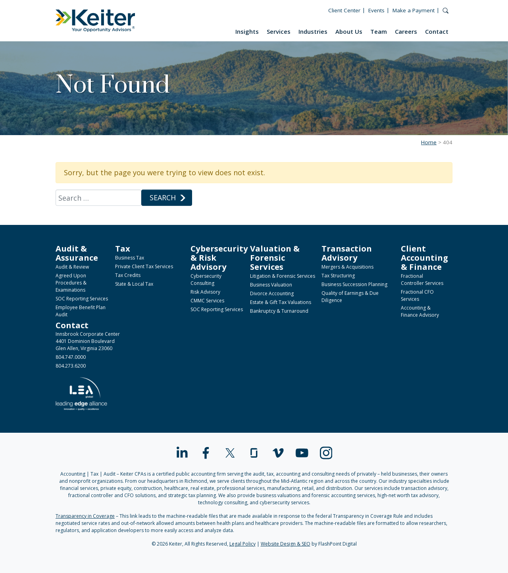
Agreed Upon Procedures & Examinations (71, 282)
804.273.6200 (71, 365)
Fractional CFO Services (417, 295)
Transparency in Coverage (85, 516)
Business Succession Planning (354, 284)
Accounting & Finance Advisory (420, 311)
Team (378, 31)
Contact (436, 31)
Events (376, 10)
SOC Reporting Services (82, 298)
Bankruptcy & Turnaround (279, 311)
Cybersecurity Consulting (205, 279)
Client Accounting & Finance (424, 257)
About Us (348, 31)
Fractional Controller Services (422, 279)
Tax (122, 248)
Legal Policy (242, 543)
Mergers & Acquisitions (347, 266)
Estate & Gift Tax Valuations (280, 302)
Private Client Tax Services (144, 266)
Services (279, 31)
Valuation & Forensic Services (275, 257)
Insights (247, 31)
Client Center (344, 10)
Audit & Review (72, 266)
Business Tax (129, 257)
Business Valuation (271, 284)
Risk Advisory (205, 291)
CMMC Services (207, 300)
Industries (312, 31)
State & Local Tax (134, 284)
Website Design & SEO (285, 543)
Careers (406, 31)
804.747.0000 (71, 357)
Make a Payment (414, 10)
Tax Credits (127, 275)
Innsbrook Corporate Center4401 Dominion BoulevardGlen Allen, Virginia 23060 (88, 341)
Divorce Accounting (272, 293)
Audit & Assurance (77, 253)
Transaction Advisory (346, 253)
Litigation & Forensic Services (282, 276)
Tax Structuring (338, 275)
